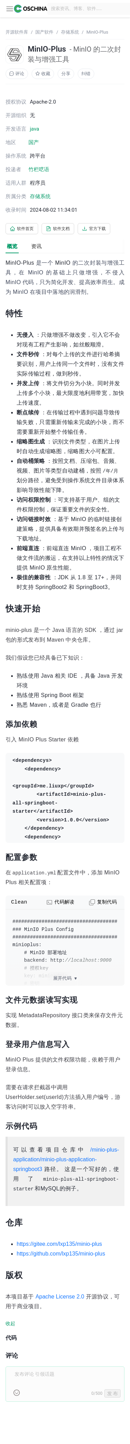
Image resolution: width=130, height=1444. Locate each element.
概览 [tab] (12, 246)
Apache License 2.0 (59, 1297)
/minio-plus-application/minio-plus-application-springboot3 (66, 1159)
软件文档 (58, 228)
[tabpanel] (65, 834)
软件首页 (22, 228)
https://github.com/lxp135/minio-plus (61, 1254)
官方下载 (94, 228)
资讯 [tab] (36, 246)
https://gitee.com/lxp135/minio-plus (59, 1244)
